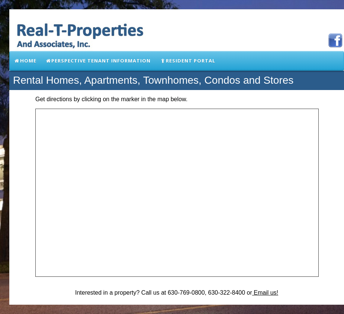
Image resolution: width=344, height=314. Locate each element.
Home (25, 60)
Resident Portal (187, 60)
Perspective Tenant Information (98, 60)
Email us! (265, 292)
